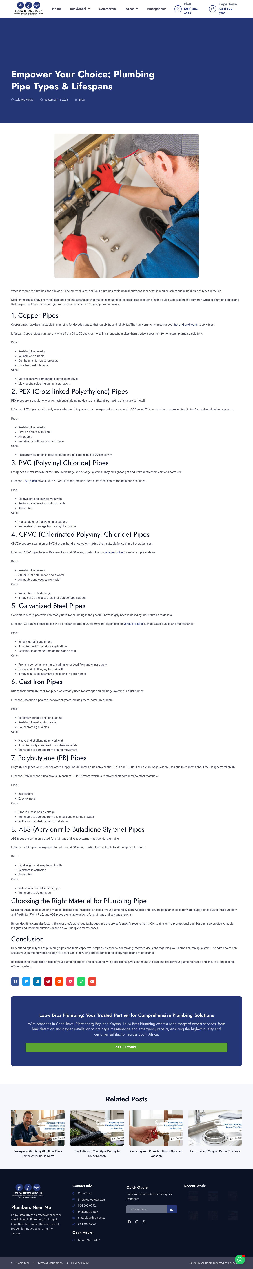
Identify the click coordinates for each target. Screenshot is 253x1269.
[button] (15, 981)
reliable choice (114, 552)
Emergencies (156, 8)
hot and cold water (186, 324)
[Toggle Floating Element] (240, 1259)
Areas (132, 8)
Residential (80, 8)
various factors (133, 624)
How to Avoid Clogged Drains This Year (215, 1151)
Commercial (108, 8)
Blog (82, 99)
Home (56, 8)
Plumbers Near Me (31, 1207)
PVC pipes (30, 481)
